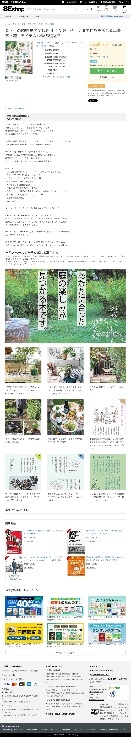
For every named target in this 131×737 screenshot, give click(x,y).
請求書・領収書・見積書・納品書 (60, 714)
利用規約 (92, 686)
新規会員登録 (107, 2)
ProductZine (113, 730)
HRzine (102, 730)
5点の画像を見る (11, 80)
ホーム (7, 24)
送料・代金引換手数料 (12, 666)
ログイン (123, 2)
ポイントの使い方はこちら (100, 57)
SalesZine (78, 730)
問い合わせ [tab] (19, 109)
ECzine (44, 730)
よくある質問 (69, 2)
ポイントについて (97, 666)
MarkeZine (17, 730)
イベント (125, 730)
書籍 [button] (8, 16)
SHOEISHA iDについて (96, 700)
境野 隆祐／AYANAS (45, 43)
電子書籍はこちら (107, 77)
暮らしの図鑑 (64, 77)
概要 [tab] (9, 109)
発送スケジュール (54, 666)
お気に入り (98, 9)
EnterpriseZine (31, 730)
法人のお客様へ (88, 2)
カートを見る (124, 9)
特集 (38, 16)
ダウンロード (114, 9)
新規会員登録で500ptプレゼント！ (115, 16)
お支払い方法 (8, 675)
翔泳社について (94, 697)
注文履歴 (106, 9)
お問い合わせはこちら (99, 675)
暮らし (55, 77)
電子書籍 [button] (22, 16)
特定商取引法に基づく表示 (97, 689)
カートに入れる (106, 70)
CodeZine (6, 730)
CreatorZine (90, 730)
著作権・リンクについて (97, 694)
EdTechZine (65, 730)
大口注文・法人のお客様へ (101, 670)
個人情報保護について (96, 692)
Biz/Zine (54, 730)
